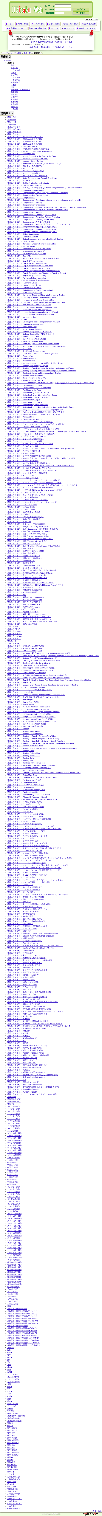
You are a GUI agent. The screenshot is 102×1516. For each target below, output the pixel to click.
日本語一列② (12, 1292)
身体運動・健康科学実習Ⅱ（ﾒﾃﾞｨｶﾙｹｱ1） (23, 1338)
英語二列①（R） (14, 127)
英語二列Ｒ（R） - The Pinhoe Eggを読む (24, 782)
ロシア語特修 (12, 1211)
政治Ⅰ (9, 1350)
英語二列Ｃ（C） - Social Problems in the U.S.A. (26, 378)
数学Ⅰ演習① (12, 1428)
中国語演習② (12, 1182)
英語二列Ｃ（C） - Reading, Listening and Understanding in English (34, 373)
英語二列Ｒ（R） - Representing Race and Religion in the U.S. (32, 765)
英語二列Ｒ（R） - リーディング (20, 885)
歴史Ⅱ (9, 1401)
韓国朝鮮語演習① (14, 1282)
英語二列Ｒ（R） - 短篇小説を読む (21, 977)
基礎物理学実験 (13, 1418)
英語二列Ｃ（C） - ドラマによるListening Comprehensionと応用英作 (34, 490)
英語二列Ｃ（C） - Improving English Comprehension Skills (30, 300)
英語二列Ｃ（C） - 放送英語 (18, 514)
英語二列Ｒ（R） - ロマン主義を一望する (23, 890)
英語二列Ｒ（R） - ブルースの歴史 (21, 877)
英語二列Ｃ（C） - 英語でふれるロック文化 (24, 600)
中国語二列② (12, 1172)
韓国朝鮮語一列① (14, 1262)
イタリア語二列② (14, 1248)
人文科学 (14, 97)
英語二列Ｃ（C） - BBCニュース (20, 168)
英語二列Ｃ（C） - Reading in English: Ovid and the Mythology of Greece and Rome (40, 368)
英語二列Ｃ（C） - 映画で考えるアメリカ (23, 548)
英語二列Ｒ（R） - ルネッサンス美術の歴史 (24, 887)
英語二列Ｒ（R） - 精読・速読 (19, 989)
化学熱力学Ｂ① (13, 1479)
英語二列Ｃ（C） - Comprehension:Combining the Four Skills (31, 229)
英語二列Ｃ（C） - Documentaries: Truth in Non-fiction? (29, 249)
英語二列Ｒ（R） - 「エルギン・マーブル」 (24, 804)
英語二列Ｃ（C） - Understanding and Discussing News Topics (32, 395)
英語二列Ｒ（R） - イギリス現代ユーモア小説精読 (27, 843)
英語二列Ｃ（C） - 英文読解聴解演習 (22, 592)
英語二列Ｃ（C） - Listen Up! (18, 319)
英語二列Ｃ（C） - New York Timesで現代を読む (26, 339)
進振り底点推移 (90, 24)
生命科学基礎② (13, 1508)
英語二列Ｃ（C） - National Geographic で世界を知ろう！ (31, 334)
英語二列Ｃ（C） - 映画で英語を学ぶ (22, 553)
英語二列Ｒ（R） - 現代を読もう (20, 968)
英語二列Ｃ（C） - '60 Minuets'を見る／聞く (25, 139)
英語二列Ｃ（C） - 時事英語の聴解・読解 (23, 565)
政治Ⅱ (9, 1353)
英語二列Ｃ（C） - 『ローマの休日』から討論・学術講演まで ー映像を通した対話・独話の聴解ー (46, 431)
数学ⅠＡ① (11, 1433)
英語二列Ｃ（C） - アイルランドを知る (22, 446)
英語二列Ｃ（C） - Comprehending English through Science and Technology (37, 193)
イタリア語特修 (13, 1260)
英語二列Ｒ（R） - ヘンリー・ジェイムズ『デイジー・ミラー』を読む (35, 880)
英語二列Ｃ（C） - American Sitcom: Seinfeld (25, 161)
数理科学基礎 (12, 1469)
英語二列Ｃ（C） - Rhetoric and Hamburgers (25, 375)
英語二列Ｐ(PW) (13, 629)
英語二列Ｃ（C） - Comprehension (21, 198)
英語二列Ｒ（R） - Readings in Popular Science (26, 763)
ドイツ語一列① (13, 1106)
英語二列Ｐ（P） (14, 639)
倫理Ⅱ (9, 1387)
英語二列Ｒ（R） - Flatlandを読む (20, 692)
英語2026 (33, 47)
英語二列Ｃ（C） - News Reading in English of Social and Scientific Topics (36, 346)
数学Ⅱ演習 (11, 1462)
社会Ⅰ (9, 1365)
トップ (10, 24)
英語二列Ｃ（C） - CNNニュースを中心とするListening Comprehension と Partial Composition (44, 188)
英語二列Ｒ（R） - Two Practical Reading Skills (26, 790)
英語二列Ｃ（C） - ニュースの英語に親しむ (24, 492)
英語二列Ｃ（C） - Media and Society (22, 327)
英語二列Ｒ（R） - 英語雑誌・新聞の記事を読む (26, 1072)
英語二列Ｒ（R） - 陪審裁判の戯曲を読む (23, 1089)
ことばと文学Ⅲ (13, 1379)
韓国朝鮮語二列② (14, 1275)
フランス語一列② (14, 1136)
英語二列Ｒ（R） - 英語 (16, 1041)
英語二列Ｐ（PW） (15, 636)
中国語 (13, 73)
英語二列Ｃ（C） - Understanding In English (24, 402)
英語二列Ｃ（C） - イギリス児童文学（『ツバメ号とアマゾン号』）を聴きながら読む (41, 458)
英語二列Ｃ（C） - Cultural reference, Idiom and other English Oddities (35, 239)
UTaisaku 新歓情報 (38, 28)
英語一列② (11, 120)
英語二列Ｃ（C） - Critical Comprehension (24, 234)
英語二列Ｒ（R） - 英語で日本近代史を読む (24, 1048)
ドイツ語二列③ (13, 1121)
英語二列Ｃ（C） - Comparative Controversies (25, 190)
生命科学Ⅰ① (12, 1496)
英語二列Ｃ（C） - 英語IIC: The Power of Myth (25, 597)
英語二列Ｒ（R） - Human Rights (20, 704)
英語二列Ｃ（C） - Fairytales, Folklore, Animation (26, 278)
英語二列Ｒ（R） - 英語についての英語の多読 (25, 1053)
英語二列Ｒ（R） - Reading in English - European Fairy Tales (31, 736)
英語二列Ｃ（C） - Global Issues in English (24, 288)
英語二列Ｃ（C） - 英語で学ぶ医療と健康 (23, 604)
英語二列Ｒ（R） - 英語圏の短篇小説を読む (24, 1067)
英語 (12, 65)
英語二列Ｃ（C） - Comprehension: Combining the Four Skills (31, 215)
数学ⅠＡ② (11, 1435)
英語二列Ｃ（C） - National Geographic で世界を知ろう (29, 332)
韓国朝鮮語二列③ (14, 1277)
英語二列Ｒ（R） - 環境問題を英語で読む (23, 972)
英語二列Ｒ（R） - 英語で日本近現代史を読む (25, 1050)
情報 (12, 87)
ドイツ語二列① (13, 1116)
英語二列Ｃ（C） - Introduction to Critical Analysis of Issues (30, 315)
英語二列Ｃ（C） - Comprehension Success (24, 212)
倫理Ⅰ (9, 1384)
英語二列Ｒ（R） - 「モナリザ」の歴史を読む (25, 814)
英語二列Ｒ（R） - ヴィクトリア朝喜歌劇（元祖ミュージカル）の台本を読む (38, 894)
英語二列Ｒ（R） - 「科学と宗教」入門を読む (25, 816)
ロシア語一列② (13, 1189)
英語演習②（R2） (14, 1099)
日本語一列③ (12, 1294)
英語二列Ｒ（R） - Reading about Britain (23, 731)
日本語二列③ (12, 1304)
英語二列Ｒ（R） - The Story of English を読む (25, 785)
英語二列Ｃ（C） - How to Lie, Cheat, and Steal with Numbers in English (36, 295)
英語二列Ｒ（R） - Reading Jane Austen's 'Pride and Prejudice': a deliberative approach (42, 748)
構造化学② (11, 1482)
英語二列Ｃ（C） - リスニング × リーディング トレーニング (31, 502)
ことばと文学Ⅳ (13, 1382)
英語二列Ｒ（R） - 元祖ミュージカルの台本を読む (27, 899)
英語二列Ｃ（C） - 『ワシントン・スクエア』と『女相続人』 (31, 434)
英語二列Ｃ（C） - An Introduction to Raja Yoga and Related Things (34, 163)
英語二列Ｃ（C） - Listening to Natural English (25, 324)
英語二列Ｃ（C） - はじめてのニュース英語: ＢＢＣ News (30, 444)
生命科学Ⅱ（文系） (14, 1504)
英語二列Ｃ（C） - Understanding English (23, 400)
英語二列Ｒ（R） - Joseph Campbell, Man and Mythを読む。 (31, 717)
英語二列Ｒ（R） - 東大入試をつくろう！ (23, 955)
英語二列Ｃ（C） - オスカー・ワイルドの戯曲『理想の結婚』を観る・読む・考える (40, 466)
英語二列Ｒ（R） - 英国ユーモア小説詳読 (23, 1004)
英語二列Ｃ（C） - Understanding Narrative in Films (27, 405)
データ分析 (11, 1406)
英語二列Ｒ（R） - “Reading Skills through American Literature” (32, 799)
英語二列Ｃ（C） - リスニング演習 (21, 507)
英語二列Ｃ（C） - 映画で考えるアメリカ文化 (25, 551)
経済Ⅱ (9, 1372)
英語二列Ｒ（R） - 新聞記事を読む (21, 938)
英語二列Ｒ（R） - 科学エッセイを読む (22, 987)
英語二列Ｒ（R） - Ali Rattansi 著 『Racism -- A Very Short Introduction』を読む (39, 653)
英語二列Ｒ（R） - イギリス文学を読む (22, 841)
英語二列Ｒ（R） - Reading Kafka (20, 751)
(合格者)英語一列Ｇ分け (63, 47)
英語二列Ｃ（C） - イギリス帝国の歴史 (22, 461)
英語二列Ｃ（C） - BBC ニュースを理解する (25, 166)
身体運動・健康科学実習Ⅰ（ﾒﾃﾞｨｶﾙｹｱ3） (23, 1323)
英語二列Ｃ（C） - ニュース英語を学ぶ (22, 497)
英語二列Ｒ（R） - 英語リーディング (22, 1060)
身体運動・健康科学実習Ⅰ (17, 1309)
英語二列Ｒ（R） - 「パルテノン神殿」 (22, 809)
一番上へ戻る (96, 1511)
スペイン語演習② (14, 1236)
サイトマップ (68, 28)
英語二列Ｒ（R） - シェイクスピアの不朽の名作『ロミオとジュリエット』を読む (39, 858)
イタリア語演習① (14, 1255)
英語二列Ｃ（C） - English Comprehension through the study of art (33, 271)
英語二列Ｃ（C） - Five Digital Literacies (23, 283)
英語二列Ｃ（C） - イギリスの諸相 (21, 453)
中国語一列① (12, 1160)
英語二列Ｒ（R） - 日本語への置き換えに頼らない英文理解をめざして (35, 946)
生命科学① (11, 1506)
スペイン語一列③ (14, 1219)
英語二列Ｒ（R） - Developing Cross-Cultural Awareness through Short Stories (38, 678)
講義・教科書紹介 (71, 24)
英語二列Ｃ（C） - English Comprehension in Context (28, 268)
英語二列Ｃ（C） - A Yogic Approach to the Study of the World (31, 156)
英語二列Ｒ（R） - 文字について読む (22, 929)
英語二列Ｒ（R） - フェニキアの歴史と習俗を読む (27, 875)
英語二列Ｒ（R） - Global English (20, 700)
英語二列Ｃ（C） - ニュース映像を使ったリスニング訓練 (30, 495)
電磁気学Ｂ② (12, 1491)
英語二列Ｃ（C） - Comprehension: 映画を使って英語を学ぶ (32, 227)
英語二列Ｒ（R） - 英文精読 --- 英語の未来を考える (27, 1021)
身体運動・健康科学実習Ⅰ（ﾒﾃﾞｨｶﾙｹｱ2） (23, 1321)
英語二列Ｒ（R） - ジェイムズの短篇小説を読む (26, 863)
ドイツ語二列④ (13, 1123)
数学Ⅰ (9, 1355)
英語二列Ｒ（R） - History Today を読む (23, 702)
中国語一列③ (12, 1165)
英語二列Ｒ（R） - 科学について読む (22, 985)
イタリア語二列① (14, 1245)
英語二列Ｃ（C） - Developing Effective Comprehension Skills (31, 244)
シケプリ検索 (39, 24)
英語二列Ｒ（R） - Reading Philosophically (24, 753)
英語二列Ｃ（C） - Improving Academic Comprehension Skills (31, 297)
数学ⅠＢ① (11, 1445)
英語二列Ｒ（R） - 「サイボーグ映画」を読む (25, 807)
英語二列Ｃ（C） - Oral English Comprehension (26, 351)
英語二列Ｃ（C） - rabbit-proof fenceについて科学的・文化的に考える (35, 363)
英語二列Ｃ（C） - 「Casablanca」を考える (25, 419)
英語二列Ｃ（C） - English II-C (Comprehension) (26, 276)
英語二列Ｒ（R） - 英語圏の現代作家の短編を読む (27, 1065)
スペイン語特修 (13, 1238)
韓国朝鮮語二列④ (14, 1279)
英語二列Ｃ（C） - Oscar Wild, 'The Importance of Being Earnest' (33, 354)
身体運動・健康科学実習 (20, 90)
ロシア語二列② (13, 1199)
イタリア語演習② (14, 1257)
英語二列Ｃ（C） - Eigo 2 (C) (18, 256)
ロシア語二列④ (13, 1204)
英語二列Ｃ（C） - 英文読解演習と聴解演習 (24, 590)
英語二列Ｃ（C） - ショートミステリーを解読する (27, 473)
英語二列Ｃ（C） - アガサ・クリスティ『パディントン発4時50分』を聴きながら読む (41, 449)
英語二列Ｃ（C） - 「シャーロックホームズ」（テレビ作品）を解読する (36, 424)
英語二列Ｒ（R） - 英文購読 (18, 1036)
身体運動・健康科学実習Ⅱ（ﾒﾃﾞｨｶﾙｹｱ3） (23, 1343)
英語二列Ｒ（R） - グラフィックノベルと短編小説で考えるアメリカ (34, 848)
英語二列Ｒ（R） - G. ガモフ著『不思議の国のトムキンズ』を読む (33, 697)
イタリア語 (15, 80)
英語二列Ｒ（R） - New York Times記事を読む (25, 726)
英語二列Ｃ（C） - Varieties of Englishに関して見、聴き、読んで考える (35, 412)
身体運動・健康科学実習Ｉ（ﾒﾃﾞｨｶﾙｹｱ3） (24, 1345)
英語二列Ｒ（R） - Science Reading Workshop (25, 770)
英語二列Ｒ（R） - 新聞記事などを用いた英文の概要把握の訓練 (32, 933)
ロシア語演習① (13, 1206)
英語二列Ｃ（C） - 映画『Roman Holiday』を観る (27, 541)
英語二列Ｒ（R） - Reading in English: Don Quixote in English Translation (36, 741)
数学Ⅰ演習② (12, 1430)
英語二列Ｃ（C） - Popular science (21, 361)
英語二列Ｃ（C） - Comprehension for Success (26, 205)
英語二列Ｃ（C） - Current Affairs (20, 241)
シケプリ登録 (54, 24)
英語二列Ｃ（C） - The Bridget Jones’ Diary (24, 385)
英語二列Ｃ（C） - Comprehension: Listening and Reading (30, 219)
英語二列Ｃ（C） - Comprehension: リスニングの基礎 (28, 222)
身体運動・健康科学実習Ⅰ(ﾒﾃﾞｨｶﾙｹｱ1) (22, 1311)
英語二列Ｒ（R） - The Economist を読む (24, 780)
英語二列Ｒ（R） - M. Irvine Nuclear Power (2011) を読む (30, 719)
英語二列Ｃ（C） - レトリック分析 (21, 509)
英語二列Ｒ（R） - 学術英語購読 (20, 916)
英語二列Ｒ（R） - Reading (18, 729)
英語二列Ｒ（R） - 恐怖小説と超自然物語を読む (26, 921)
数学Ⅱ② (10, 1460)
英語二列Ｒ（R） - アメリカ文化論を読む (23, 834)
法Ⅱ (8, 1362)
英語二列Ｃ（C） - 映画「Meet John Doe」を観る (27, 534)
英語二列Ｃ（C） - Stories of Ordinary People (25, 380)
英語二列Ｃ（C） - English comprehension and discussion (30, 266)
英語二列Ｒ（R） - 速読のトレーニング (22, 1082)
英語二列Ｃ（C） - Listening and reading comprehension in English (33, 322)
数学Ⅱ (9, 1357)
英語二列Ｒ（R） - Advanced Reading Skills (24, 651)
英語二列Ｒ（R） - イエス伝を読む (21, 838)
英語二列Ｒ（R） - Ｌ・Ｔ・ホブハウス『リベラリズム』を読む (32, 1094)
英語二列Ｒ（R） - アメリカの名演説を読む (24, 824)
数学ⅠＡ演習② (12, 1443)
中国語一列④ (12, 1167)
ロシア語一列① (13, 1187)
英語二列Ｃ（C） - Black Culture (20, 180)
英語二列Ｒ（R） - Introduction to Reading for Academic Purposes (33, 712)
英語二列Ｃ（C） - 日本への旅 (19, 522)
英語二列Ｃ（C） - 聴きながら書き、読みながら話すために (30, 583)
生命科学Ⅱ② (12, 1501)
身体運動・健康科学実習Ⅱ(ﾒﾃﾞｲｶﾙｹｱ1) (22, 1335)
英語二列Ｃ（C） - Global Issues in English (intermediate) (30, 290)
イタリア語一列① (14, 1240)
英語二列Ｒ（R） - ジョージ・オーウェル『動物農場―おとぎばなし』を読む (38, 865)
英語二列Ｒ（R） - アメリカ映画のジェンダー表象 (27, 836)
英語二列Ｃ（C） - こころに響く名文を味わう (25, 439)
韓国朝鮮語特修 (13, 1287)
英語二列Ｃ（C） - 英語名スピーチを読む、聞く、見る (29, 617)
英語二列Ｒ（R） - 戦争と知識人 (20, 924)
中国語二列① (12, 1170)
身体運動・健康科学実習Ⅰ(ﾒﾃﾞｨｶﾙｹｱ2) (22, 1314)
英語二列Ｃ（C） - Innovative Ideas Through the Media (29, 305)
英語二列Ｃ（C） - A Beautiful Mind (21, 154)
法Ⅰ (8, 1360)
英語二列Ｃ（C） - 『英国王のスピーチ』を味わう (27, 436)
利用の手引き (23, 24)
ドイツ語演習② (13, 1128)
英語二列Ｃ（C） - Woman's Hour (20, 417)
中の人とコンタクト (87, 28)
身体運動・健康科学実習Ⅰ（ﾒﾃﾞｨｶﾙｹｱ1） (23, 1318)
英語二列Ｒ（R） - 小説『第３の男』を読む (24, 919)
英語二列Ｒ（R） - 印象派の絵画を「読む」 (24, 907)
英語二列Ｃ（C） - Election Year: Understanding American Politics (33, 258)
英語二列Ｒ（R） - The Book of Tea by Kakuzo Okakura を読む (32, 777)
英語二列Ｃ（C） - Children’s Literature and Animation (28, 183)
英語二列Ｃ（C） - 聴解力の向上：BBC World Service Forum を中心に (35, 585)
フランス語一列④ (14, 1141)
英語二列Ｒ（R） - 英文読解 (18, 1031)
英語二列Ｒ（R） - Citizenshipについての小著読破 (27, 665)
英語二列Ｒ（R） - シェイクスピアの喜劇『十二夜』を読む (30, 860)
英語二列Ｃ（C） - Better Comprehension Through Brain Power (32, 178)
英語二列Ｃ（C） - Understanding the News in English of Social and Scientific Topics (40, 407)
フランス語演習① (14, 1153)
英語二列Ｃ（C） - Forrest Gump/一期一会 (24, 285)
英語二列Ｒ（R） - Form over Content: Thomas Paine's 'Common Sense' (36, 695)
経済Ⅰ (9, 1370)
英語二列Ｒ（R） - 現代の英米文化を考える (24, 963)
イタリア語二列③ (14, 1250)
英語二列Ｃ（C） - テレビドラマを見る (22, 478)
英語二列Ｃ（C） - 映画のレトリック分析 (23, 556)
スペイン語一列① (14, 1214)
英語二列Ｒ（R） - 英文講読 (18, 1033)
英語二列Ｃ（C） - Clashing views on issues (24, 185)
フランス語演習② (14, 1155)
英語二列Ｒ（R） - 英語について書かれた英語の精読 (28, 1055)
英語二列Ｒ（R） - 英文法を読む (20, 1016)
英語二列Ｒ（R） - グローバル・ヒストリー (24, 851)
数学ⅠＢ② (11, 1448)
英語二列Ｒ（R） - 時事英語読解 (20, 953)
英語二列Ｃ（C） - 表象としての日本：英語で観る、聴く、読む (32, 622)
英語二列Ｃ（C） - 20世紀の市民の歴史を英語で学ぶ (28, 149)
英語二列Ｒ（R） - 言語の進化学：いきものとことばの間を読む (32, 1075)
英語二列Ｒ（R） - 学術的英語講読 (21, 914)
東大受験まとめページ (18, 28)
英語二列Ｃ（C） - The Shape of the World (24, 390)
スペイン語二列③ (14, 1228)
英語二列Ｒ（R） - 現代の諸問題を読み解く (24, 965)
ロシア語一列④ (13, 1194)
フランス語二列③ (14, 1148)
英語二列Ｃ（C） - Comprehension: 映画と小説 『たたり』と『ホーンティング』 (39, 224)
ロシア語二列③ (13, 1201)
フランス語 (15, 70)
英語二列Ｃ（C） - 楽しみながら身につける (24, 568)
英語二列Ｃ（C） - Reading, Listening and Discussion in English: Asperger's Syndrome (41, 371)
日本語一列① (12, 1289)
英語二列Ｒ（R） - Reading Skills (20, 758)
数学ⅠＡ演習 (12, 1438)
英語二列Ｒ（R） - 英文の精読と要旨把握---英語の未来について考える (35, 1011)
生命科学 (14, 109)
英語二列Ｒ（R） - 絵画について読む (22, 994)
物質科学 (14, 107)
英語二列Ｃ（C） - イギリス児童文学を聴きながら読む (29, 456)
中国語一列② (12, 1162)
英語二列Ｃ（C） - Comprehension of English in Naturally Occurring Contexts (37, 210)
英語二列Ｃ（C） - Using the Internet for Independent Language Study (35, 410)
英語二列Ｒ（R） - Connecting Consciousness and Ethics (30, 670)
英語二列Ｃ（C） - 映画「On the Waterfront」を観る (28, 536)
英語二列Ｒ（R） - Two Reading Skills (22, 792)
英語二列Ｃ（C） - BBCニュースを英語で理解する (27, 176)
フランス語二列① (14, 1143)
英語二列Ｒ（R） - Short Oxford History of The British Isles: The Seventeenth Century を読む (44, 773)
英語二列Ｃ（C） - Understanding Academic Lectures (28, 392)
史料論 (10, 1409)
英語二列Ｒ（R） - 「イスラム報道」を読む (24, 802)
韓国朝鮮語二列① (14, 1272)
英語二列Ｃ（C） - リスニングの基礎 (22, 505)
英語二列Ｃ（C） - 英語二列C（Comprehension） (27, 614)
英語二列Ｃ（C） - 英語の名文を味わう (22, 612)
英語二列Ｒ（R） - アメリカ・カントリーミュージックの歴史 (31, 826)
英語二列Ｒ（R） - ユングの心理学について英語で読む (29, 882)
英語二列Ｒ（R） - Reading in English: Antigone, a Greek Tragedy (33, 738)
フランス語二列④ (14, 1150)
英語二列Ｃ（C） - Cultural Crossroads (22, 237)
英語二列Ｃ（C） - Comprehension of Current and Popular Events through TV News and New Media (46, 207)
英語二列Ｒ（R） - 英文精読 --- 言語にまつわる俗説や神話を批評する (34, 1024)
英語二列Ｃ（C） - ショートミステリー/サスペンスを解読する (32, 470)
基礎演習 (14, 92)
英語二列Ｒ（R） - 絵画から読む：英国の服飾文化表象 (29, 992)
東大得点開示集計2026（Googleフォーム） (52, 42)
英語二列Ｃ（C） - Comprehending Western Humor (27, 195)
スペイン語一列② (14, 1216)
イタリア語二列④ (14, 1253)
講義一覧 (27, 53)
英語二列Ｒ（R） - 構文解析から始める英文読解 (26, 958)
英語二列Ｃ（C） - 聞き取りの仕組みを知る (24, 580)
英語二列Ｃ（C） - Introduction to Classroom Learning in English (32, 312)
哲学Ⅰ (9, 1389)
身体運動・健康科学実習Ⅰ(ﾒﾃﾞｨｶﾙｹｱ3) (22, 1316)
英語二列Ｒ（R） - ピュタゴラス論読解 (22, 873)
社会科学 (14, 95)
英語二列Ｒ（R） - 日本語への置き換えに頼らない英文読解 (30, 948)
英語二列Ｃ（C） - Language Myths (21, 317)
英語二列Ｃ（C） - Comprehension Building (24, 202)
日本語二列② (12, 1301)
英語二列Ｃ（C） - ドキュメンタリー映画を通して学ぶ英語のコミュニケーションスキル (42, 485)
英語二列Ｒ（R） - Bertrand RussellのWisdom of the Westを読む (32, 658)
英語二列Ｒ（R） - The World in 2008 (22, 787)
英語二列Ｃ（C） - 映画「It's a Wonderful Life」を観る (28, 531)
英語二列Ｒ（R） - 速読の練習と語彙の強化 (24, 1084)
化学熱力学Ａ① (13, 1477)
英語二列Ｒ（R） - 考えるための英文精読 (23, 999)
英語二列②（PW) (14, 132)
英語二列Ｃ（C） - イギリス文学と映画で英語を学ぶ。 (29, 463)
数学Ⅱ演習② (12, 1467)
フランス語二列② (14, 1145)
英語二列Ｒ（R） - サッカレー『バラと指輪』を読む (28, 853)
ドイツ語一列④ (13, 1114)
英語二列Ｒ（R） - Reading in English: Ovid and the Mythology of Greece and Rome (40, 743)
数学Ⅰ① (10, 1423)
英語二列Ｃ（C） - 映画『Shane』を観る (23, 544)
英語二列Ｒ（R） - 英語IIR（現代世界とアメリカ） (27, 1046)
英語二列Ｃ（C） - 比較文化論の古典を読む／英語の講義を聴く (32, 570)
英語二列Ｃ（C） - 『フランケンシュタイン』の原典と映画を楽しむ (34, 429)
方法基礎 (14, 99)
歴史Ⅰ (9, 1399)
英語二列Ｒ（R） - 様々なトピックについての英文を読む (30, 960)
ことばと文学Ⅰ (12, 1374)
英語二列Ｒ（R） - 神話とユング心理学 (22, 982)
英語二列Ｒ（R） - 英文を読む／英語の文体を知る (27, 1014)
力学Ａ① (10, 1472)
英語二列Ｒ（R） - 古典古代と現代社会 (22, 911)
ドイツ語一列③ (13, 1111)
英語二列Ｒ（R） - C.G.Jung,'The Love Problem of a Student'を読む (34, 661)
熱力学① (10, 1484)
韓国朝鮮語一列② (14, 1265)
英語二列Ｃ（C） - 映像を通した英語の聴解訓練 (26, 524)
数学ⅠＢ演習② (12, 1455)
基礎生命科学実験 (14, 1421)
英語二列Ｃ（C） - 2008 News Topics (22, 146)
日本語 (13, 85)
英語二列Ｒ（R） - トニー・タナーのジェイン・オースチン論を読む (34, 868)
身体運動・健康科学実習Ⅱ (17, 1326)
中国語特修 (11, 1184)
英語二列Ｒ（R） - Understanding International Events (28, 795)
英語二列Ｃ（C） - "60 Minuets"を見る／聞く (25, 137)
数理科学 (14, 104)
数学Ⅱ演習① (12, 1465)
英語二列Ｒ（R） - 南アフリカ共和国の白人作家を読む (29, 904)
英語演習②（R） (14, 1102)
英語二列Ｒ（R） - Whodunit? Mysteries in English (27, 797)
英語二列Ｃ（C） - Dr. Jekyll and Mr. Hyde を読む (27, 251)
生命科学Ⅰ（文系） (14, 1499)
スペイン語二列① (14, 1223)
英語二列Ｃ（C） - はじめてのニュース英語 (24, 441)
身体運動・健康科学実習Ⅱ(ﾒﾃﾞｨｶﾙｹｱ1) (22, 1328)
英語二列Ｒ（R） (14, 643)
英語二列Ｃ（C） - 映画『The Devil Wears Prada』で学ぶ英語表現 (33, 546)
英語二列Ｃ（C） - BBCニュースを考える (23, 173)
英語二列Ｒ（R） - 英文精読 (18, 1019)
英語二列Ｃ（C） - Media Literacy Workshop (24, 329)
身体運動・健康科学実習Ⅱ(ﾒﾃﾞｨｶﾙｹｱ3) (22, 1333)
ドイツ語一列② (13, 1109)
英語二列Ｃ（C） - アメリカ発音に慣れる (23, 451)
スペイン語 (15, 77)
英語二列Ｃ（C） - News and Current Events (25, 341)
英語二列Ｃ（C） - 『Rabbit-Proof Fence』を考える (28, 427)
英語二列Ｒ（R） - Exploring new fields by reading (27, 687)
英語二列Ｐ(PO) (13, 626)
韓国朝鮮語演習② (14, 1284)
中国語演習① (12, 1180)
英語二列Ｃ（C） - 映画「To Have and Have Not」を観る (30, 539)
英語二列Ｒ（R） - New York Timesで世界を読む (26, 724)
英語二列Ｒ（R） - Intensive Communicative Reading (28, 709)
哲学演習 (10, 1411)
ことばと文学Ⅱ (13, 1377)
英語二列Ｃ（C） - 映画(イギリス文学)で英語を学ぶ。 (28, 527)
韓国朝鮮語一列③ (14, 1267)
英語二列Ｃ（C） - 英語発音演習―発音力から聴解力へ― (30, 619)
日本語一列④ (12, 1296)
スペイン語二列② (14, 1226)
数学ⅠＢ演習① (12, 1452)
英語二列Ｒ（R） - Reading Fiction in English (25, 734)
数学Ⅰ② (10, 1426)
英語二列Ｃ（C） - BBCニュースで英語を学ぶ (25, 171)
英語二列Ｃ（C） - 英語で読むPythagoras (23, 607)
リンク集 (54, 28)
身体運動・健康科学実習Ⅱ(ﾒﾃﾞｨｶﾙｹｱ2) (22, 1331)
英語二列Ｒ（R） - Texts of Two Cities (22, 775)
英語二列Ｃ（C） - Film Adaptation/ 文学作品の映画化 (28, 280)
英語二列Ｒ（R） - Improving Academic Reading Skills (28, 707)
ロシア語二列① (13, 1197)
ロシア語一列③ (13, 1192)
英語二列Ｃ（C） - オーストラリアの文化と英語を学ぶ (29, 468)
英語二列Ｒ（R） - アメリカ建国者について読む (26, 831)
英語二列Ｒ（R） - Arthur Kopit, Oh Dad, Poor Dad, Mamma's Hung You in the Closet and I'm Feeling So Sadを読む (53, 656)
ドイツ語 (14, 68)
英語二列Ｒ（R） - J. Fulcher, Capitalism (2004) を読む (29, 714)
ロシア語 (14, 75)
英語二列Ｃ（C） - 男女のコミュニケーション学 (26, 575)
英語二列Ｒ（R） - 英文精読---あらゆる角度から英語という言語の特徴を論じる (38, 1026)
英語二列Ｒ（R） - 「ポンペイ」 (20, 812)
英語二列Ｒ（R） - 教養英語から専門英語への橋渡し (28, 926)
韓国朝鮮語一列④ (14, 1270)
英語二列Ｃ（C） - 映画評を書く (20, 563)
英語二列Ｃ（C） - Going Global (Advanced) (24, 293)
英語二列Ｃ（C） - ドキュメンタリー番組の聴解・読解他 (30, 488)
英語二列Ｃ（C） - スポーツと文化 (21, 475)
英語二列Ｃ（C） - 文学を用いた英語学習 (23, 519)
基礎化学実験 (12, 1413)
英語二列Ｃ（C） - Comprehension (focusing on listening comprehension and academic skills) (44, 200)
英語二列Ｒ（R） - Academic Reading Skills (24, 648)
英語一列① (11, 117)
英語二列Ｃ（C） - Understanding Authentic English (27, 397)
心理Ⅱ (9, 1396)
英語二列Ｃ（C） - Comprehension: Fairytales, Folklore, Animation (33, 217)
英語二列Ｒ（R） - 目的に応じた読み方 (22, 975)
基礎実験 (14, 102)
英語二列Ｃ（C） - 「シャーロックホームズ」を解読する (30, 422)
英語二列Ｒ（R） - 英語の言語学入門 (22, 1058)
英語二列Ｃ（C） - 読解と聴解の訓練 (22, 624)
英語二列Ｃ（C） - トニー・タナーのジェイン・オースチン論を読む (34, 480)
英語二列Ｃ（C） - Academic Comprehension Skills (27, 159)
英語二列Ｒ (11, 641)
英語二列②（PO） (14, 129)
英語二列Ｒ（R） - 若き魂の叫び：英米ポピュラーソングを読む (32, 1002)
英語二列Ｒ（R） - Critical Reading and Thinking (26, 673)
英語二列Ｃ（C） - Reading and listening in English (27, 366)
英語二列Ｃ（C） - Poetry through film (22, 358)
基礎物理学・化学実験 (16, 1416)
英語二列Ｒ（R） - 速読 (16, 1080)
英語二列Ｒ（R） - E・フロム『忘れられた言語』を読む (29, 690)
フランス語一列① (14, 1133)
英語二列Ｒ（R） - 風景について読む (22, 1092)
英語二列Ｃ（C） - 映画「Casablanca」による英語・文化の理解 (32, 529)
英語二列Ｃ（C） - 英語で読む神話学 (22, 609)
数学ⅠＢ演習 (12, 1450)
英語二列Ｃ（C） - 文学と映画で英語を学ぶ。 (25, 517)
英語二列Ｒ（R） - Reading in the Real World (25, 746)
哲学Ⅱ (9, 1392)
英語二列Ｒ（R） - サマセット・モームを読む (25, 855)
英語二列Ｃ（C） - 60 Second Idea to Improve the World (29, 151)
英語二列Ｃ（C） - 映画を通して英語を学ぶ (24, 558)
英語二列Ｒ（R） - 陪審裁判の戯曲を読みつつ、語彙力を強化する (33, 1087)
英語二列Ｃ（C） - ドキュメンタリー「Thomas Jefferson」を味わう (34, 483)
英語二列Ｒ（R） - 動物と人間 (19, 902)
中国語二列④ (12, 1177)
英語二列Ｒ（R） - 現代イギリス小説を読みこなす (27, 970)
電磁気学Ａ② (12, 1489)
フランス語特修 (13, 1158)
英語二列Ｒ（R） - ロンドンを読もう (22, 892)
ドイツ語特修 (12, 1131)
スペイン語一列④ (14, 1221)
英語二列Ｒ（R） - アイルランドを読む (22, 821)
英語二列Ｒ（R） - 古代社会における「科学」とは (27, 909)
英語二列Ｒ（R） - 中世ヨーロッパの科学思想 (25, 897)
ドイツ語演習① (13, 1126)
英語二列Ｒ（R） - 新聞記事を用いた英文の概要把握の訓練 (30, 936)
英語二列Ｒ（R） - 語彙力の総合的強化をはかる (26, 1077)
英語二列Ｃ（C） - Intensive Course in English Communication (32, 307)
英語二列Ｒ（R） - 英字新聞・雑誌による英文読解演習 (29, 1009)
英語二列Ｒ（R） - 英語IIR (17, 1043)
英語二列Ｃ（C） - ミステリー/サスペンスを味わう (27, 500)
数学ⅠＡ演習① (12, 1440)
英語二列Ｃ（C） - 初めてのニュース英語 (23, 512)
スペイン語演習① (14, 1233)
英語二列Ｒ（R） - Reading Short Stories (23, 756)
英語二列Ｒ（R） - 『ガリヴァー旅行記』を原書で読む (29, 819)
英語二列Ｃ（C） (14, 134)
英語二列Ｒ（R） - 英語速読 (18, 1070)
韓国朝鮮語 (15, 82)
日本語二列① (12, 1299)
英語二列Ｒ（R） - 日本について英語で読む (24, 941)
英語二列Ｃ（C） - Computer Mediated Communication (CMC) (32, 232)
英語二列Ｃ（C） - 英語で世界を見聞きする (24, 602)
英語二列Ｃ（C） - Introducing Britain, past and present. (29, 310)
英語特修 (10, 1104)
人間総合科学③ (13, 1494)
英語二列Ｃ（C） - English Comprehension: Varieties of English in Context (36, 273)
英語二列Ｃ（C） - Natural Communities (23, 336)
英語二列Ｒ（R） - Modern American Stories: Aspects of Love (31, 721)
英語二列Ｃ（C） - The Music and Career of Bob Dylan (29, 388)
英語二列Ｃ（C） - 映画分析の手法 (21, 561)
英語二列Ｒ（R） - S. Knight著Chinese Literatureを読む (29, 768)
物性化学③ (11, 1487)
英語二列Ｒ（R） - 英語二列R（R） (21, 1063)
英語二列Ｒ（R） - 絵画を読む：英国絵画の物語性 (27, 997)
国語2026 (45, 47)
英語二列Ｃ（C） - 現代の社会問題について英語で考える (30, 573)
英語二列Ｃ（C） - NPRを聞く (19, 349)
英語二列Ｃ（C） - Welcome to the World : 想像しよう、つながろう (34, 414)
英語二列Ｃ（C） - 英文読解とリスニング (23, 587)
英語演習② (11, 1097)
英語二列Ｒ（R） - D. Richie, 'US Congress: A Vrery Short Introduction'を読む (37, 675)
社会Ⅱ (9, 1367)
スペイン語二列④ (14, 1231)
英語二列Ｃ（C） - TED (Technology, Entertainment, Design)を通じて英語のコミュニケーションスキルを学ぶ (50, 383)
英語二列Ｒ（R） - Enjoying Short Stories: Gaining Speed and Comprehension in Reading (42, 685)
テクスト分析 (12, 1404)
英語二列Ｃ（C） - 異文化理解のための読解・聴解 (27, 578)
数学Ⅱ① (10, 1457)
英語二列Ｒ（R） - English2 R (19, 682)
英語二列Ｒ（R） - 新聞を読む (19, 931)
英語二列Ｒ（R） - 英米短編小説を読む (22, 1038)
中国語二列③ (12, 1175)
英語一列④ (11, 124)
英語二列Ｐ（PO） (14, 634)
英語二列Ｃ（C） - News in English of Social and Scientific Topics (33, 344)
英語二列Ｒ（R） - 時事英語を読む (21, 950)
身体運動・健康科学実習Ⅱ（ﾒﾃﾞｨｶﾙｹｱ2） (23, 1340)
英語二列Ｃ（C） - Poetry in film (20, 356)
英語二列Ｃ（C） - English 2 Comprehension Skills (27, 263)
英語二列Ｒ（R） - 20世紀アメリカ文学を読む (25, 646)
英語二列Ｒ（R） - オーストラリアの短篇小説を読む (28, 846)
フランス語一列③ (14, 1138)
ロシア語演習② (13, 1209)
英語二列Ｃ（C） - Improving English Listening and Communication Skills (36, 302)
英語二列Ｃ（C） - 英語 (16, 595)
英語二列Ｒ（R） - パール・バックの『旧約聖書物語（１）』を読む (34, 870)
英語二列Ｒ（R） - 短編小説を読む (21, 980)
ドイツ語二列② (13, 1119)
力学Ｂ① (10, 1474)
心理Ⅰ (9, 1394)
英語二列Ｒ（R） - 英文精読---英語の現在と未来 (26, 1028)
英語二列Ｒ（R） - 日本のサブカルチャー (23, 943)
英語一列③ (11, 122)
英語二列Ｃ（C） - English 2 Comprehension (25, 261)
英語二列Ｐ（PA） (14, 631)
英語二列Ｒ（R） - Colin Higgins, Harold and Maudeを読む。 (31, 668)
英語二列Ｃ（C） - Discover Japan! (21, 246)
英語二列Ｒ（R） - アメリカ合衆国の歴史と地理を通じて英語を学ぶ (34, 829)
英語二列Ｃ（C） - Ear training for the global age (26, 254)
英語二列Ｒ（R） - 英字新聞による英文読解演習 (26, 1007)
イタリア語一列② (14, 1243)
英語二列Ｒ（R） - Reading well (20, 760)
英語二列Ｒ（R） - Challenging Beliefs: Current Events (28, 663)
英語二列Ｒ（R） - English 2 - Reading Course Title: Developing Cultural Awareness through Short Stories (49, 680)
